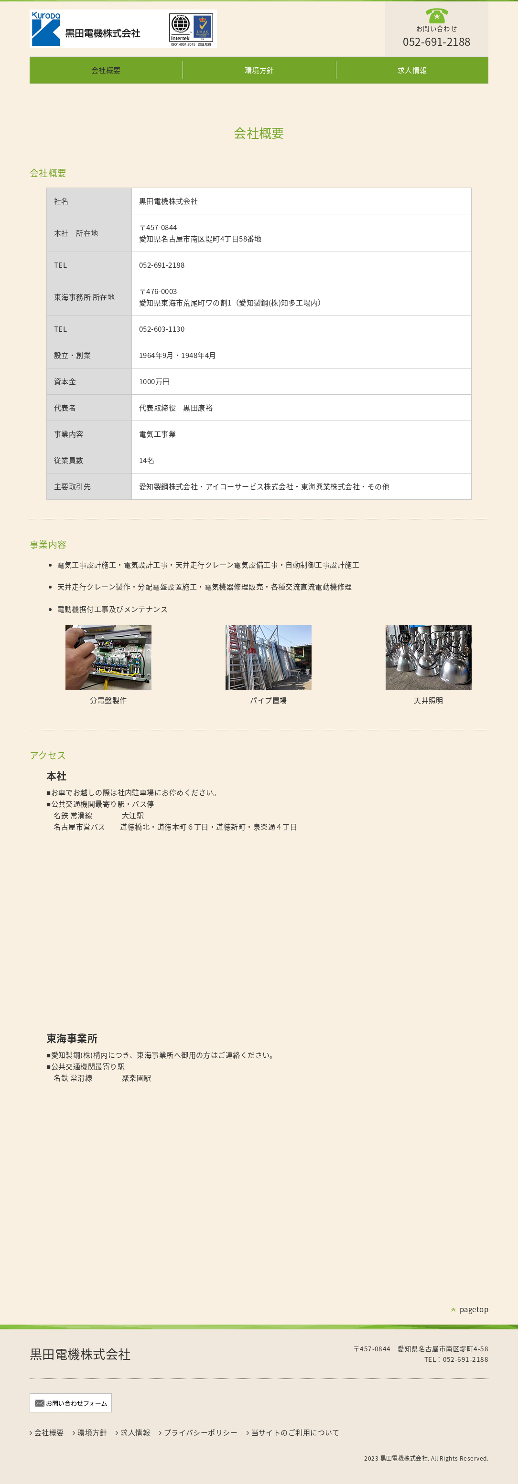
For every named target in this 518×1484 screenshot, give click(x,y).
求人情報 (412, 70)
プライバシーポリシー (201, 1432)
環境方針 (259, 70)
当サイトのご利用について (295, 1432)
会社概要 (106, 70)
